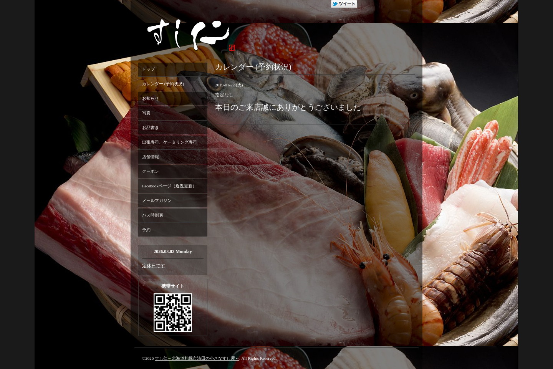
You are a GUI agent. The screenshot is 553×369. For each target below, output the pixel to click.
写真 (146, 113)
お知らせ (150, 98)
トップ (148, 69)
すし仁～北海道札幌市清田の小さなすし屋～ (197, 358)
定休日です (153, 265)
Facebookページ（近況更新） (169, 186)
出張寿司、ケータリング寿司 (169, 142)
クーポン (150, 171)
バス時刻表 (152, 215)
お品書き (150, 127)
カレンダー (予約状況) (163, 83)
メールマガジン (157, 200)
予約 (146, 229)
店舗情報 (150, 156)
